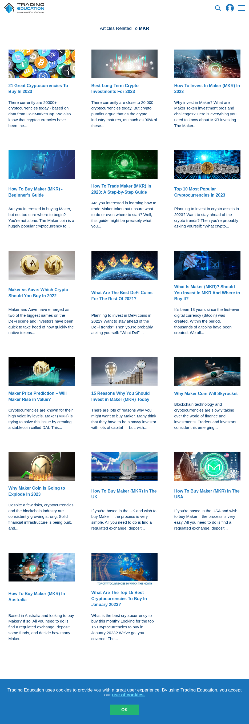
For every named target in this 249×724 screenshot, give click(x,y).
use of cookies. (128, 694)
